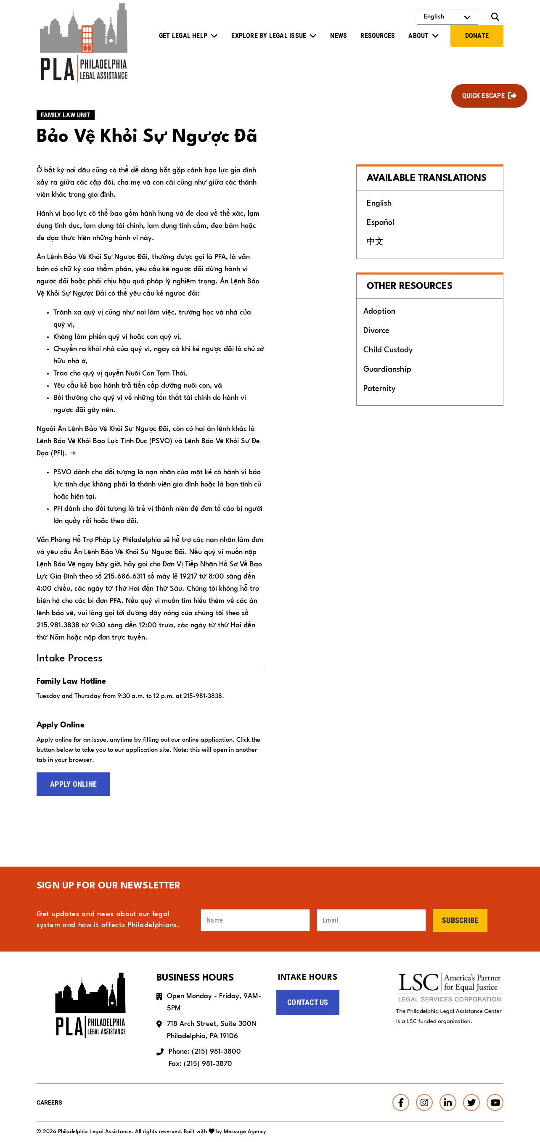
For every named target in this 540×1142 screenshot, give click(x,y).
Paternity (379, 389)
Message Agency (245, 1131)
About (418, 36)
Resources (377, 36)
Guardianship (387, 369)
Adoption (379, 311)
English (379, 203)
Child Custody (388, 350)
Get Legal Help (183, 36)
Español (380, 223)
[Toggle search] (494, 17)
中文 (375, 242)
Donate (477, 36)
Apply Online (73, 784)
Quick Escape (483, 96)
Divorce (376, 331)
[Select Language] (447, 17)
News (338, 36)
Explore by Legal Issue (268, 36)
